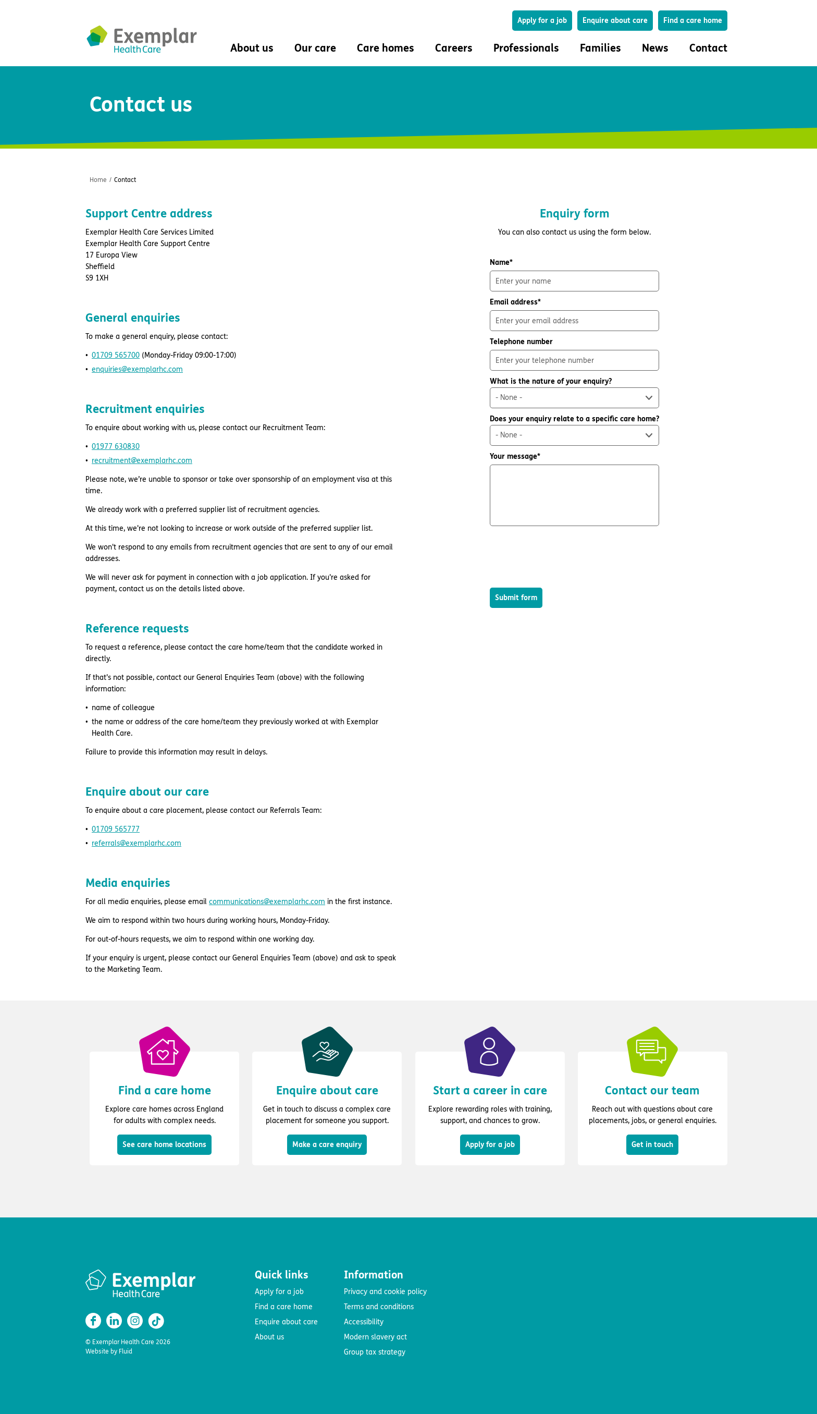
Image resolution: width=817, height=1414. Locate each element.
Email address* (574, 314)
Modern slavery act (375, 1337)
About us (269, 1337)
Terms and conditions (379, 1306)
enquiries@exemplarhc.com (137, 369)
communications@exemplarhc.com (267, 901)
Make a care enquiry (327, 1144)
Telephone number (574, 354)
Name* (574, 274)
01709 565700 (116, 355)
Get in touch (652, 1144)
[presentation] (569, 557)
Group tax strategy (374, 1352)
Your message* (574, 489)
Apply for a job (542, 20)
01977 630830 (116, 446)
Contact (708, 48)
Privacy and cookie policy (385, 1291)
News (655, 48)
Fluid (125, 1351)
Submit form (516, 597)
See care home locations (164, 1144)
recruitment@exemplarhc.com (142, 460)
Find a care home (692, 20)
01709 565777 (116, 829)
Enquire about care (615, 20)
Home (98, 180)
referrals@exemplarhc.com (136, 843)
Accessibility (363, 1322)
